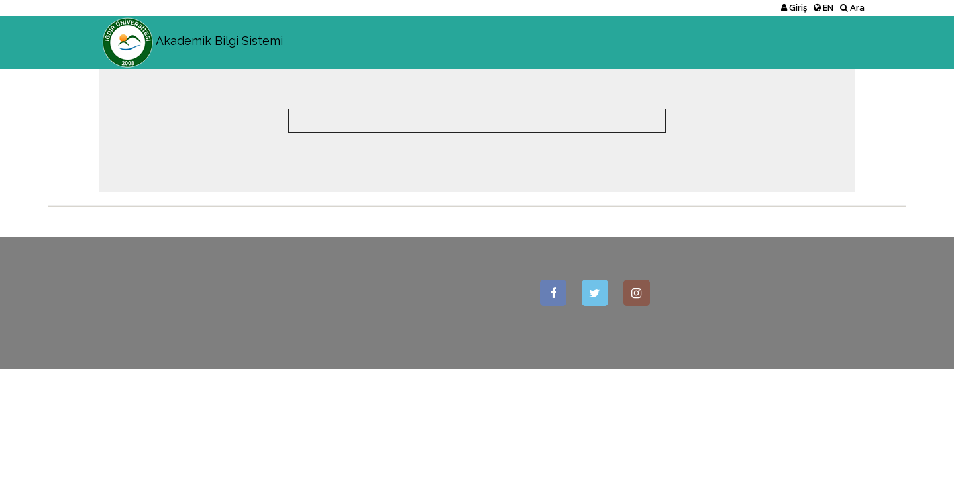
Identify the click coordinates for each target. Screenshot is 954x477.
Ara (852, 8)
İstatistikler (822, 42)
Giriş (794, 8)
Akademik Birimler (614, 42)
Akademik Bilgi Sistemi (191, 32)
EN (823, 8)
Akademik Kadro (723, 42)
